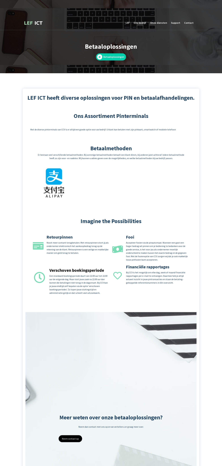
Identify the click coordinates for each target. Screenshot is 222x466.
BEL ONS (42, 6)
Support (175, 22)
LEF (128, 22)
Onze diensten (158, 22)
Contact (189, 22)
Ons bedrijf (140, 22)
